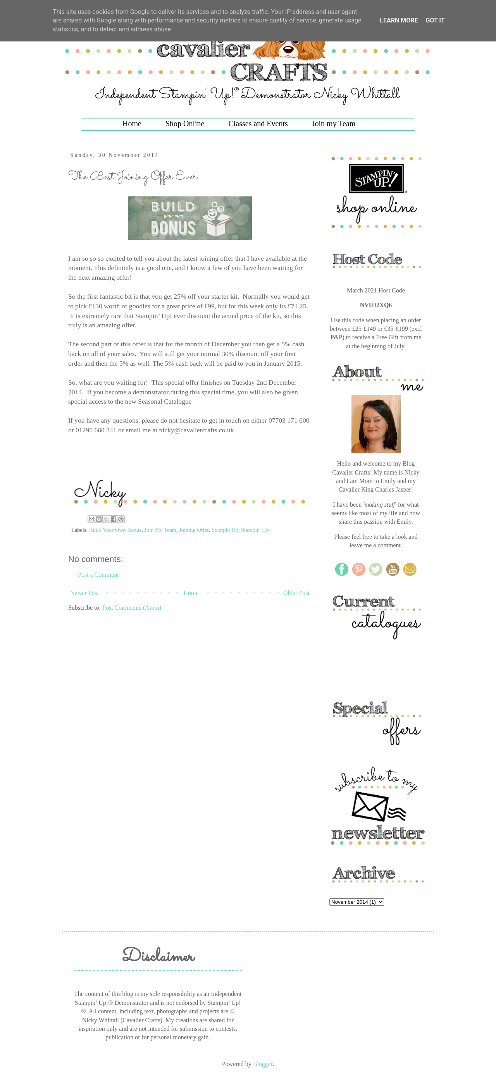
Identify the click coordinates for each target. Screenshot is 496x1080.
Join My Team (160, 530)
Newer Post (84, 593)
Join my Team (334, 123)
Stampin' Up (255, 530)
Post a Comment (98, 574)
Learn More (399, 20)
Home (131, 123)
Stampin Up (225, 530)
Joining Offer (193, 530)
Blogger (263, 1064)
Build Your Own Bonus (115, 530)
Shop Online (185, 123)
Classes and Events (258, 123)
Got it (434, 20)
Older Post (296, 593)
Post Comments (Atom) (131, 607)
